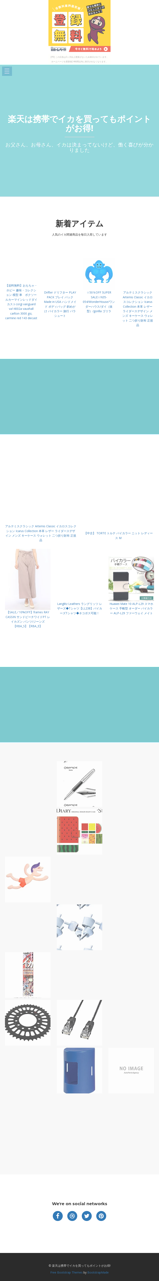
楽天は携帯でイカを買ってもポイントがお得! (79, 123)
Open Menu (7, 71)
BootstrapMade (98, 1272)
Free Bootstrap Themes (66, 1272)
